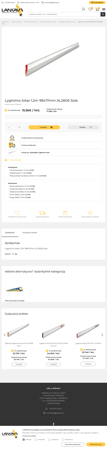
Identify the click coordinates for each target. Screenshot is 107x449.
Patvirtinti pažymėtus (73, 444)
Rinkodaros (67, 440)
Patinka (82, 127)
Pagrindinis (5, 22)
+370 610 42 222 (8, 2)
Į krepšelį (43, 127)
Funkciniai (40, 440)
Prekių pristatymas (28, 145)
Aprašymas (9, 233)
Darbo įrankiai (16, 22)
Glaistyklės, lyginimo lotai (67, 22)
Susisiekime (98, 2)
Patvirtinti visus (96, 444)
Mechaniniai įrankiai (30, 22)
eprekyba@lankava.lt (50, 2)
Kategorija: (35, 152)
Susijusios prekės (29, 233)
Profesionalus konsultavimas (32, 138)
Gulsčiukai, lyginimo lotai (48, 22)
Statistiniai (53, 440)
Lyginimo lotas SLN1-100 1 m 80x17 (88, 343)
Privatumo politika (29, 436)
